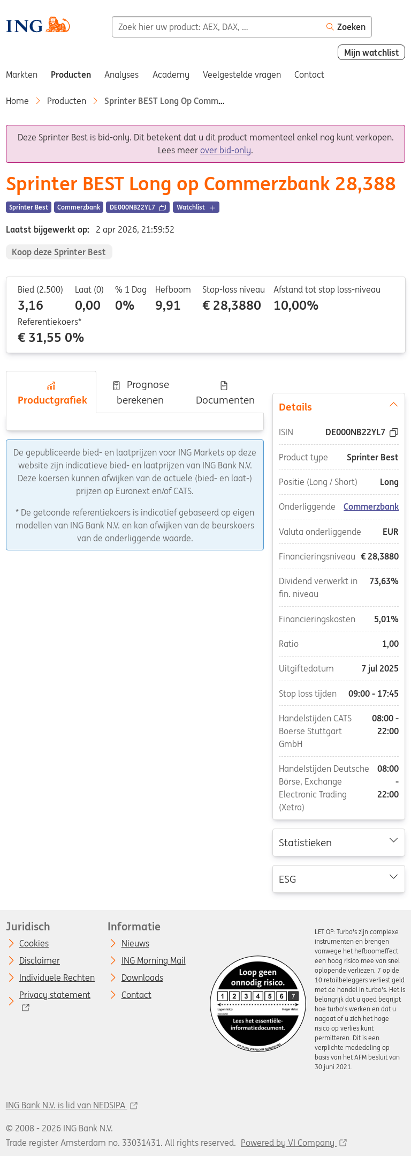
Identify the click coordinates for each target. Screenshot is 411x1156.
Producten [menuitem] (71, 74)
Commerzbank (371, 507)
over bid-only (225, 150)
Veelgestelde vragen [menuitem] (242, 74)
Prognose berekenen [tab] (140, 392)
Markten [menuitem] (21, 74)
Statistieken (339, 842)
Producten (66, 100)
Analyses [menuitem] (121, 74)
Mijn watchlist (371, 52)
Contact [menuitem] (309, 74)
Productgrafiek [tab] (51, 393)
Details (339, 406)
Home (17, 100)
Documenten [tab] (224, 393)
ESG (339, 878)
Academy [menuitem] (171, 74)
